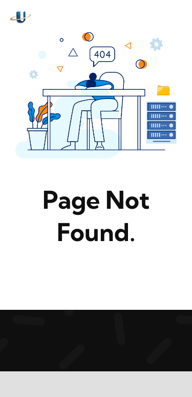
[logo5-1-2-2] (51, 14)
